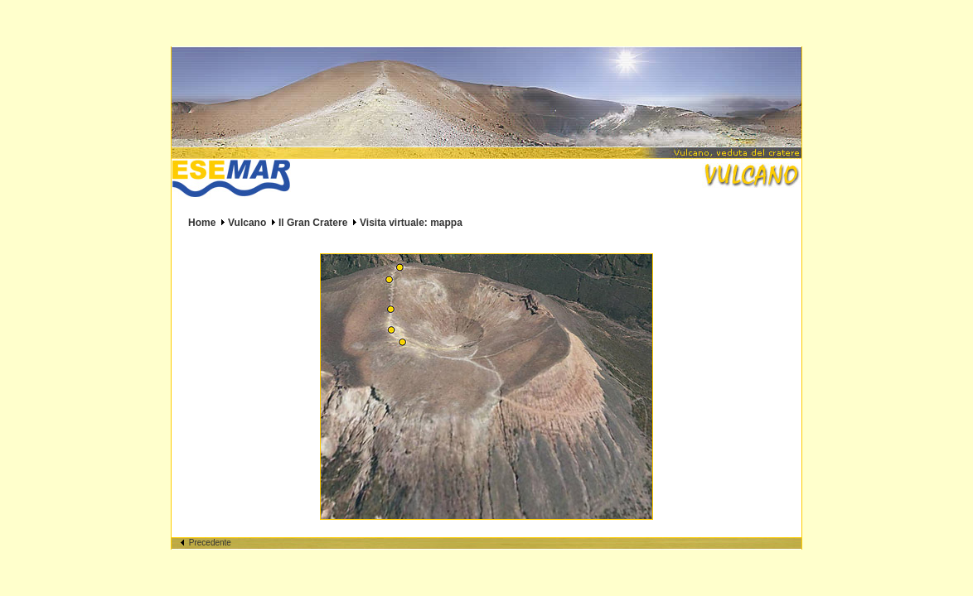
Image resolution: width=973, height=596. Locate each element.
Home (201, 222)
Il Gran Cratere (312, 222)
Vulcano (247, 222)
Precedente (205, 542)
